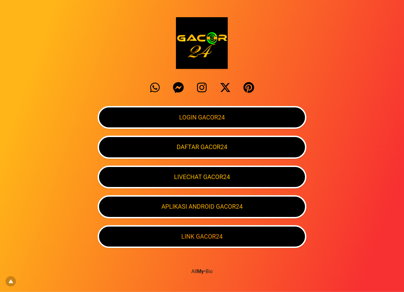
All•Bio (202, 271)
